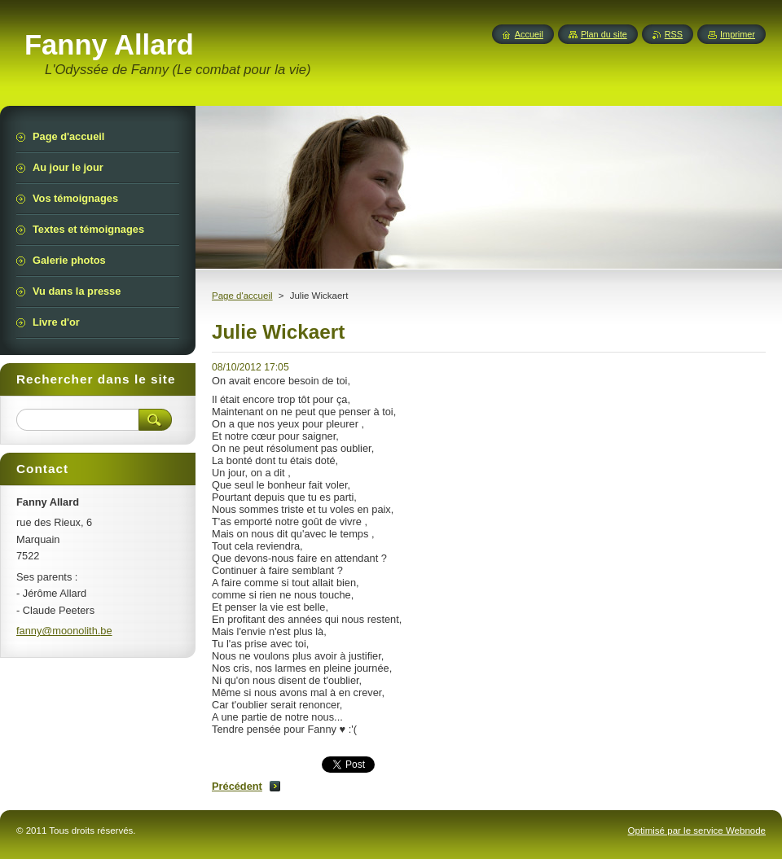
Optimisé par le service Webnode (697, 830)
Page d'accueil (242, 295)
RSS (674, 34)
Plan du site (604, 34)
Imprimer (737, 34)
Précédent (237, 786)
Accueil (529, 34)
